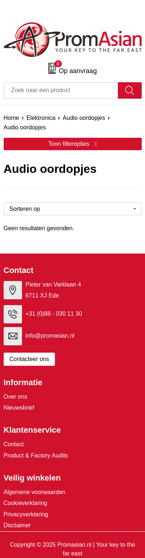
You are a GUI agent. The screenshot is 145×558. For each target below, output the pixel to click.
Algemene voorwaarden (35, 492)
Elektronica (40, 118)
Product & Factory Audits (36, 455)
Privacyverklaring (26, 514)
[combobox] (61, 90)
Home (11, 118)
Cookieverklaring (25, 503)
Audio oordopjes (84, 118)
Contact (14, 444)
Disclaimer (17, 525)
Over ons (15, 397)
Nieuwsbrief (19, 408)
